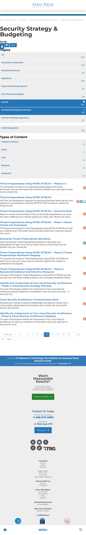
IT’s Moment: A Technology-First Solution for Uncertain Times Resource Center (47, 359)
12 (57, 334)
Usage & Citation (43, 471)
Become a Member (43, 397)
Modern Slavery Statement (43, 477)
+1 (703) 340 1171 (64, 364)
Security (23, 20)
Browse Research (43, 504)
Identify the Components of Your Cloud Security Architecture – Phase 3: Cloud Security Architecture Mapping (36, 314)
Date (5, 45)
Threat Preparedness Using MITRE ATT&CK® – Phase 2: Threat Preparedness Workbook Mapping (36, 254)
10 (46, 334)
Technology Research (8, 20)
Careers (43, 465)
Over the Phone (43, 494)
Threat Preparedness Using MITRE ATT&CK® (26, 197)
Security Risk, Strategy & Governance (43, 20)
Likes (13, 45)
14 (68, 334)
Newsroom (43, 467)
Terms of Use (43, 473)
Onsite (43, 496)
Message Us (43, 430)
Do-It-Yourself (43, 492)
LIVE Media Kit (43, 485)
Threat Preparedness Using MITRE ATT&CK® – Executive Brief (36, 211)
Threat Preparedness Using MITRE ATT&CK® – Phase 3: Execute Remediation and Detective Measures (32, 270)
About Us (43, 463)
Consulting (43, 498)
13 (63, 334)
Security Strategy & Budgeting (72, 20)
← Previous (7, 334)
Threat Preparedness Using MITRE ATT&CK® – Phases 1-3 (33, 183)
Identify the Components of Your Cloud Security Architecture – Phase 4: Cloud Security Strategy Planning (36, 284)
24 (78, 334)
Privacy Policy (43, 475)
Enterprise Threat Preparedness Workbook (25, 238)
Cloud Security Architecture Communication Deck (29, 299)
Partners (43, 483)
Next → (10, 339)
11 (52, 334)
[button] (43, 530)
